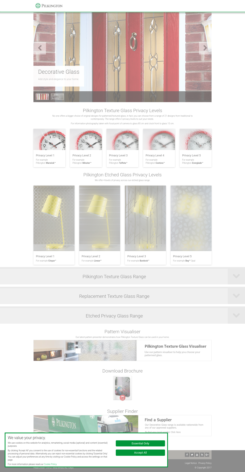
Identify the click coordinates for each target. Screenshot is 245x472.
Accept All (140, 452)
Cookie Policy (50, 464)
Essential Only (140, 443)
